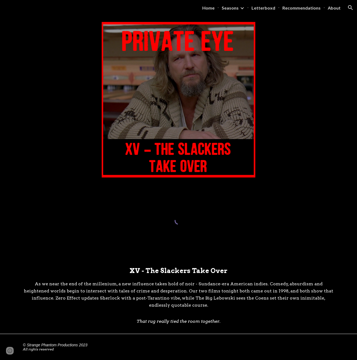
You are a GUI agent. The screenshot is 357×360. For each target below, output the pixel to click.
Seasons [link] (230, 7)
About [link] (334, 7)
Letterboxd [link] (263, 7)
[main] (178, 295)
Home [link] (208, 7)
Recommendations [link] (301, 7)
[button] (350, 7)
